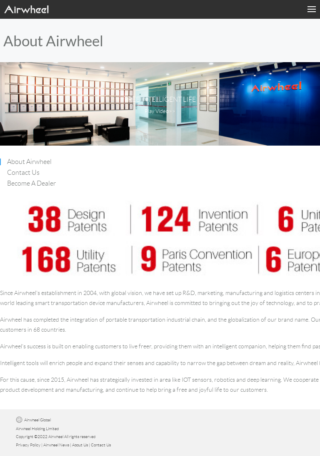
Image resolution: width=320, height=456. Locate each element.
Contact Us (23, 172)
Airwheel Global (37, 420)
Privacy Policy (28, 445)
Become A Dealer (31, 183)
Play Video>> (160, 111)
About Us (80, 445)
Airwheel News (56, 445)
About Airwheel (29, 161)
